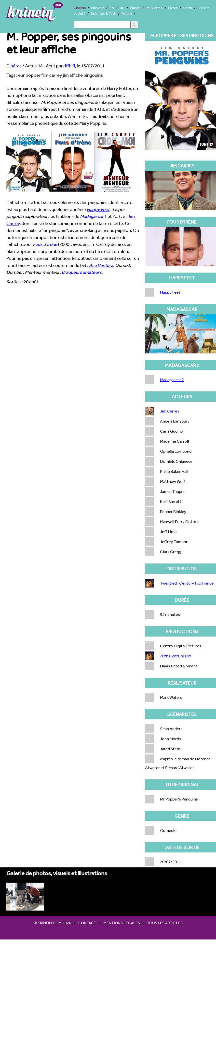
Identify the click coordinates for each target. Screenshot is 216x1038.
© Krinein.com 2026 (52, 922)
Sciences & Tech (103, 13)
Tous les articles (165, 922)
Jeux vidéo (154, 7)
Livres (173, 7)
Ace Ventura (101, 265)
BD (122, 7)
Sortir (187, 7)
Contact (87, 922)
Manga (135, 7)
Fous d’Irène (45, 244)
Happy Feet (98, 209)
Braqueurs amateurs (82, 272)
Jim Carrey (169, 410)
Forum (127, 13)
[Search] (102, 24)
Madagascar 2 (172, 379)
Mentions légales (121, 922)
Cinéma (80, 7)
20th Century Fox (175, 655)
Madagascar (92, 216)
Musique (97, 7)
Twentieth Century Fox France (187, 583)
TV (112, 7)
